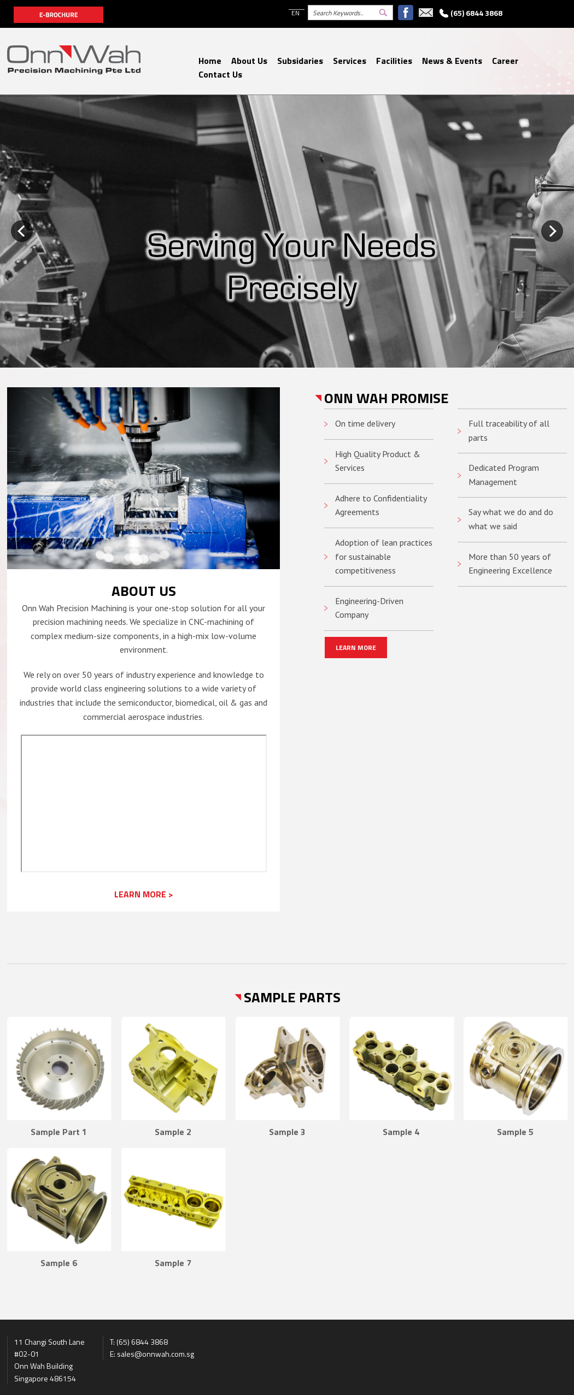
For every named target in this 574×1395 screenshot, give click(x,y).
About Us (249, 60)
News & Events (452, 60)
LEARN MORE (356, 647)
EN (295, 13)
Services (349, 60)
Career (505, 60)
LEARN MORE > (143, 894)
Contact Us (220, 74)
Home (209, 60)
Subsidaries (300, 60)
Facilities (394, 60)
